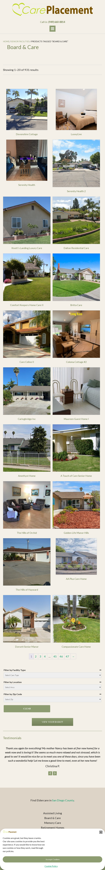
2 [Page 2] (36, 656)
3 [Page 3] (40, 656)
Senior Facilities (20, 41)
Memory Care (52, 822)
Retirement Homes (52, 827)
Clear (27, 708)
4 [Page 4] (45, 656)
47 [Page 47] (67, 656)
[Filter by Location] (52, 687)
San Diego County (63, 800)
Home (6, 41)
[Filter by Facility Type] (52, 675)
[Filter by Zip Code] (52, 699)
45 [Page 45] (55, 656)
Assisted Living (52, 813)
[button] (101, 841)
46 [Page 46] (61, 656)
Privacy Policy (52, 837)
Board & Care (52, 818)
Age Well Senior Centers (52, 832)
